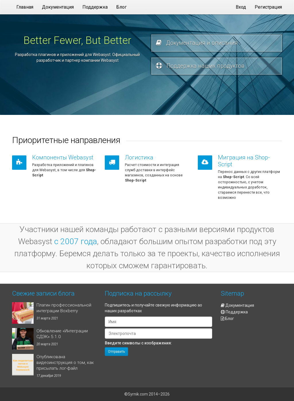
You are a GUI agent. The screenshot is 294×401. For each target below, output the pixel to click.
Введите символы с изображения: (138, 343)
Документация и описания (197, 43)
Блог (227, 318)
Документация (237, 305)
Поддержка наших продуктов (200, 66)
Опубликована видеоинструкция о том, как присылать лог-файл (65, 362)
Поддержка (234, 312)
